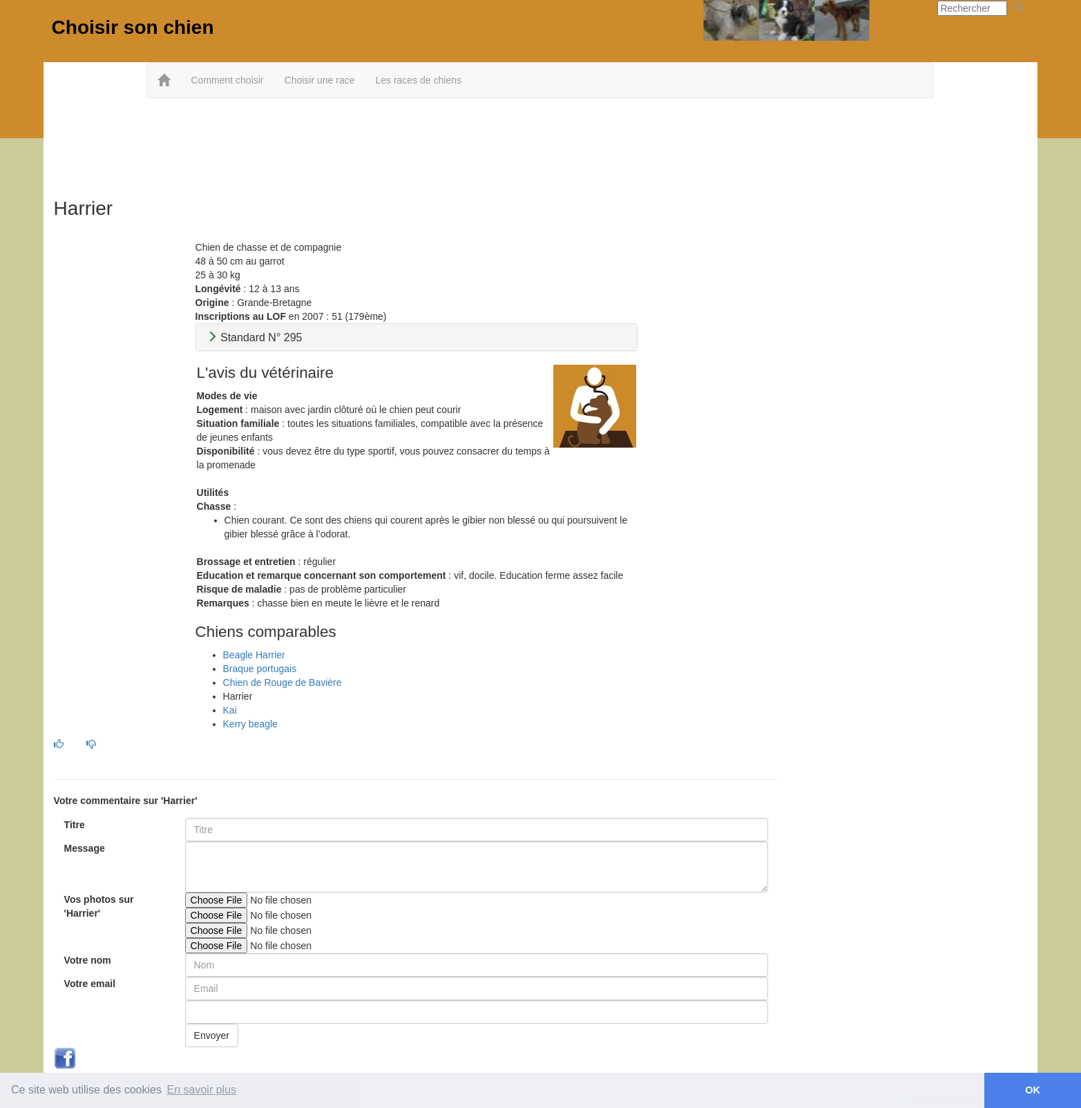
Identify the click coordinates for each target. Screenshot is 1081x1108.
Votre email (89, 983)
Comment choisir (227, 80)
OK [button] (1032, 1090)
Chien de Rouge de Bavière (282, 682)
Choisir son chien (133, 27)
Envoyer (211, 1035)
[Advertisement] (540, 143)
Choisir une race (320, 80)
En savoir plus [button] (202, 1090)
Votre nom (87, 960)
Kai (230, 710)
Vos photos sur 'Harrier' (99, 906)
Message (84, 848)
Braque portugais (260, 668)
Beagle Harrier (254, 654)
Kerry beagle (250, 723)
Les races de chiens (418, 80)
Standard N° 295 (255, 337)
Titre (74, 824)
